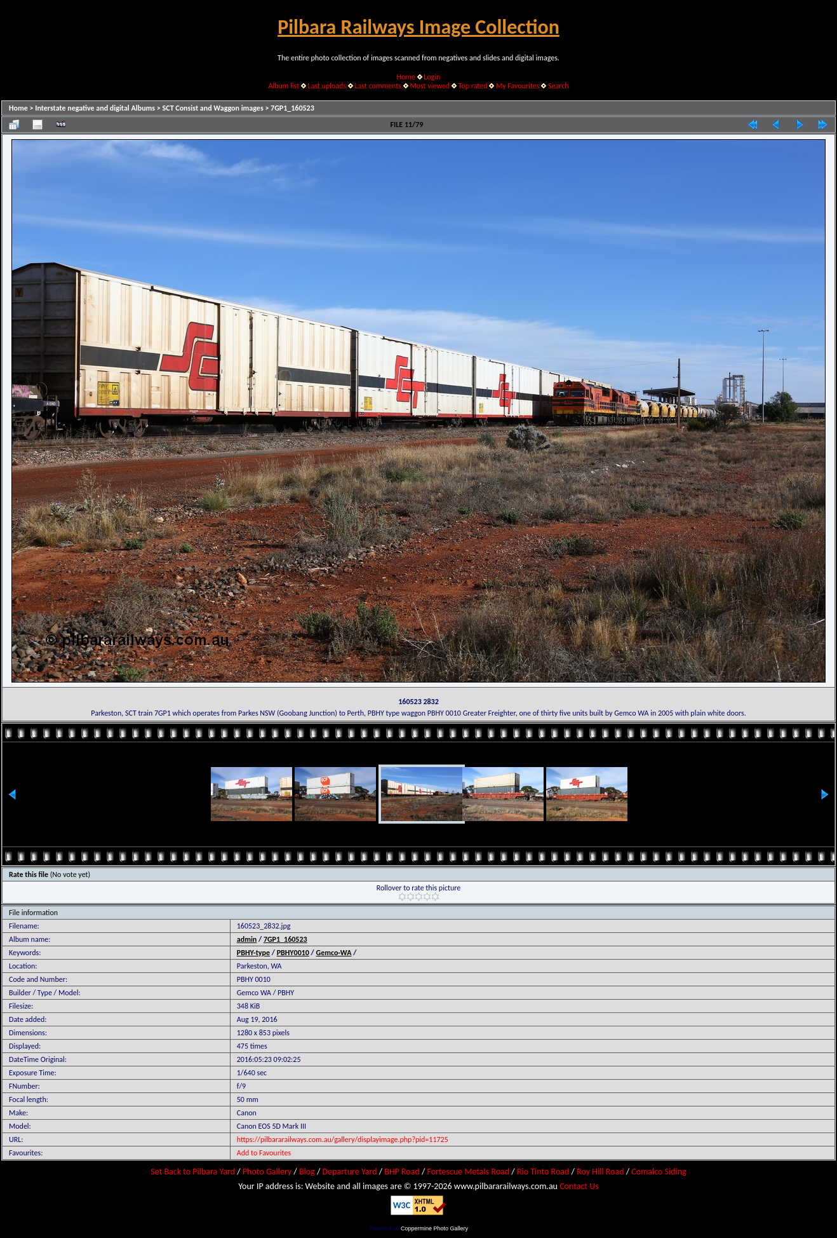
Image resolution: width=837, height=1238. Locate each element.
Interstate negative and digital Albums (95, 108)
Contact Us (579, 1186)
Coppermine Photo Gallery (434, 1228)
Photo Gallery (267, 1171)
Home (406, 76)
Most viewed (430, 85)
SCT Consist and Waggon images (213, 108)
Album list (283, 85)
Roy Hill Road (600, 1171)
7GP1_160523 (292, 108)
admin (247, 939)
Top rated (473, 85)
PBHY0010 (293, 952)
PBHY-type (253, 952)
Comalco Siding (658, 1171)
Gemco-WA (333, 952)
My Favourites (518, 85)
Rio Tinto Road (543, 1171)
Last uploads (327, 85)
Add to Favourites (264, 1152)
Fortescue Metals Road (468, 1171)
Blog (307, 1171)
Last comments (378, 85)
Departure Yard (349, 1171)
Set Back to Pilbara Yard (193, 1171)
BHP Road (402, 1171)
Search (558, 85)
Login (432, 76)
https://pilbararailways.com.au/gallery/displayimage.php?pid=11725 (342, 1139)
